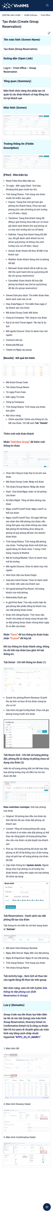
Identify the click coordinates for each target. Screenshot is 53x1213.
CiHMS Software (30, 15)
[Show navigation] (47, 1207)
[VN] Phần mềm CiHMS (11, 15)
